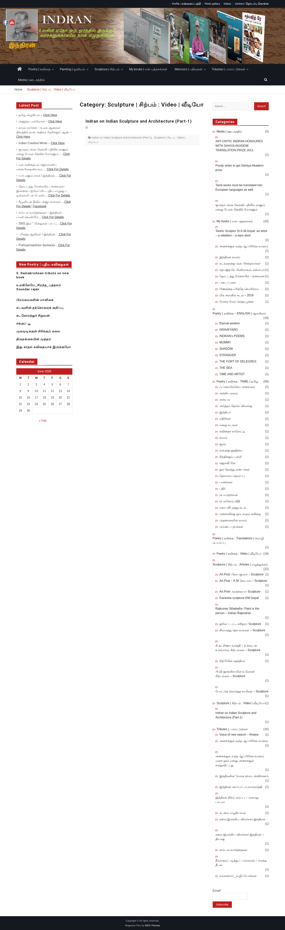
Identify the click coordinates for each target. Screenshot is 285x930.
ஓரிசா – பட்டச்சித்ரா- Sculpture (240, 623)
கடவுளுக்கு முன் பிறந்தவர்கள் (239, 263)
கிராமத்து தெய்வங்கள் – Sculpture (242, 630)
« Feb (43, 420)
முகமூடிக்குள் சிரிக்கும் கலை (38, 331)
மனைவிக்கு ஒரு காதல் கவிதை (240, 514)
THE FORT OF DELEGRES (237, 361)
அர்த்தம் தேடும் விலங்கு (235, 406)
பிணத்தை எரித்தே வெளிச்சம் (239, 288)
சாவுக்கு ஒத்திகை (230, 450)
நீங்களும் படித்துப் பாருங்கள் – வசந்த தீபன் (240, 863)
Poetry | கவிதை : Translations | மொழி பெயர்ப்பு (238, 540)
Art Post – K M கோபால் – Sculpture (243, 580)
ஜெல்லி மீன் (227, 463)
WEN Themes (152, 925)
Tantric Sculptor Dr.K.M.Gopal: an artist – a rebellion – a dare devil (241, 233)
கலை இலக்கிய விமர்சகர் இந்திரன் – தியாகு (239, 837)
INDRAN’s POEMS (232, 336)
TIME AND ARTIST (232, 374)
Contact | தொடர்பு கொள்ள (252, 4)
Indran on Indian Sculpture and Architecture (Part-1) (138, 121)
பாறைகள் (225, 482)
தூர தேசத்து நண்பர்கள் (234, 469)
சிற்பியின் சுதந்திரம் (232, 660)
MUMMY (225, 342)
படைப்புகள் (227, 282)
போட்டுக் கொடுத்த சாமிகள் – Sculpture (241, 691)
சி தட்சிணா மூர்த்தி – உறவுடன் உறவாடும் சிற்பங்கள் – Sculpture (237, 648)
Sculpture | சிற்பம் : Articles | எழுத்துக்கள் (240, 564)
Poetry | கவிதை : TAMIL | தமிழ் (237, 381)
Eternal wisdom (229, 323)
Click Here (50, 115)
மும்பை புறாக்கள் (231, 526)
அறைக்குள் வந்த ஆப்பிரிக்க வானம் (243, 741)
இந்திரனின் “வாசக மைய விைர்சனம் (244, 776)
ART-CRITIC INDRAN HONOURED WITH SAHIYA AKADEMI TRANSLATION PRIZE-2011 (239, 146)
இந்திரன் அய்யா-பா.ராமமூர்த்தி (240, 786)
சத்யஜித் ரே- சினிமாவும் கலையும (242, 269)
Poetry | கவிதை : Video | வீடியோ (239, 553)
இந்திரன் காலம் (229, 257)
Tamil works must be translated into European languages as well (238, 187)
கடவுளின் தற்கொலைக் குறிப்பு (40, 308)
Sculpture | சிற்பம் (107, 69)
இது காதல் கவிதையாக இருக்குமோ (43, 347)
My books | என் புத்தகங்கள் (148, 69)
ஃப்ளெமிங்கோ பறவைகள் (237, 386)
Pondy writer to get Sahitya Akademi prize (239, 168)
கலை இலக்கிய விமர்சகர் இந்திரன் (242, 819)
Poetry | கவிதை (39, 69)
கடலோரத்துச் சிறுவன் (33, 315)
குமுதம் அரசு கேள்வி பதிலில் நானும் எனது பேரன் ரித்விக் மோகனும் (240, 207)
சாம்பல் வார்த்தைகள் (233, 849)
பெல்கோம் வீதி (229, 501)
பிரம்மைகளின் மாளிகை (34, 300)
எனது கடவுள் (228, 425)
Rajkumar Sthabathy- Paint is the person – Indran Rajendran (237, 611)
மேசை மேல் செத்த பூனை (236, 301)
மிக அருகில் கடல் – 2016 (236, 295)
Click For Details (58, 169)
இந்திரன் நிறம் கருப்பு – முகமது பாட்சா (237, 800)
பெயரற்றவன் (228, 494)
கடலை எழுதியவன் (232, 812)
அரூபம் (224, 399)
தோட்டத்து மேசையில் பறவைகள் (242, 276)
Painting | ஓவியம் (72, 69)
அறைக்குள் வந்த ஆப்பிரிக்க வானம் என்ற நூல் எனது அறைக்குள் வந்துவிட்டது (239, 761)
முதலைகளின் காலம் (233, 520)
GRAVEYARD (228, 329)
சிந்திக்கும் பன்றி (230, 456)
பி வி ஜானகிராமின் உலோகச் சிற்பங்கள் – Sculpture (235, 674)
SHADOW (226, 348)
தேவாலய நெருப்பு (232, 475)
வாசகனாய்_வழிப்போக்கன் (238, 875)
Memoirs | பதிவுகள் (188, 69)
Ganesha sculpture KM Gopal (239, 597)
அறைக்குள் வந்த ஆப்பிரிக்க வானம (243, 246)
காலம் (223, 437)
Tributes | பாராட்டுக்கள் (228, 69)
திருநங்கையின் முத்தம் (33, 339)
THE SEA (225, 367)
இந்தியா (225, 412)
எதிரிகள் (225, 418)
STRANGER (227, 355)
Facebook (39, 206)
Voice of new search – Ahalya (238, 734)
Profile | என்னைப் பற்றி (186, 4)
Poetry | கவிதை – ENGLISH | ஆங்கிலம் (239, 313)
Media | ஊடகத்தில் (31, 80)
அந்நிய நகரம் (228, 393)
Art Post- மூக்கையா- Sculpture (239, 591)
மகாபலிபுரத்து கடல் (232, 507)
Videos (227, 4)
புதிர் (222, 488)
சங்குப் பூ (23, 323)
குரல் (222, 444)
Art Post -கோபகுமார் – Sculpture (241, 574)
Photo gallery (212, 4)
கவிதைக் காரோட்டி (232, 431)
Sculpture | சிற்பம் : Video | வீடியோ (241, 703)
